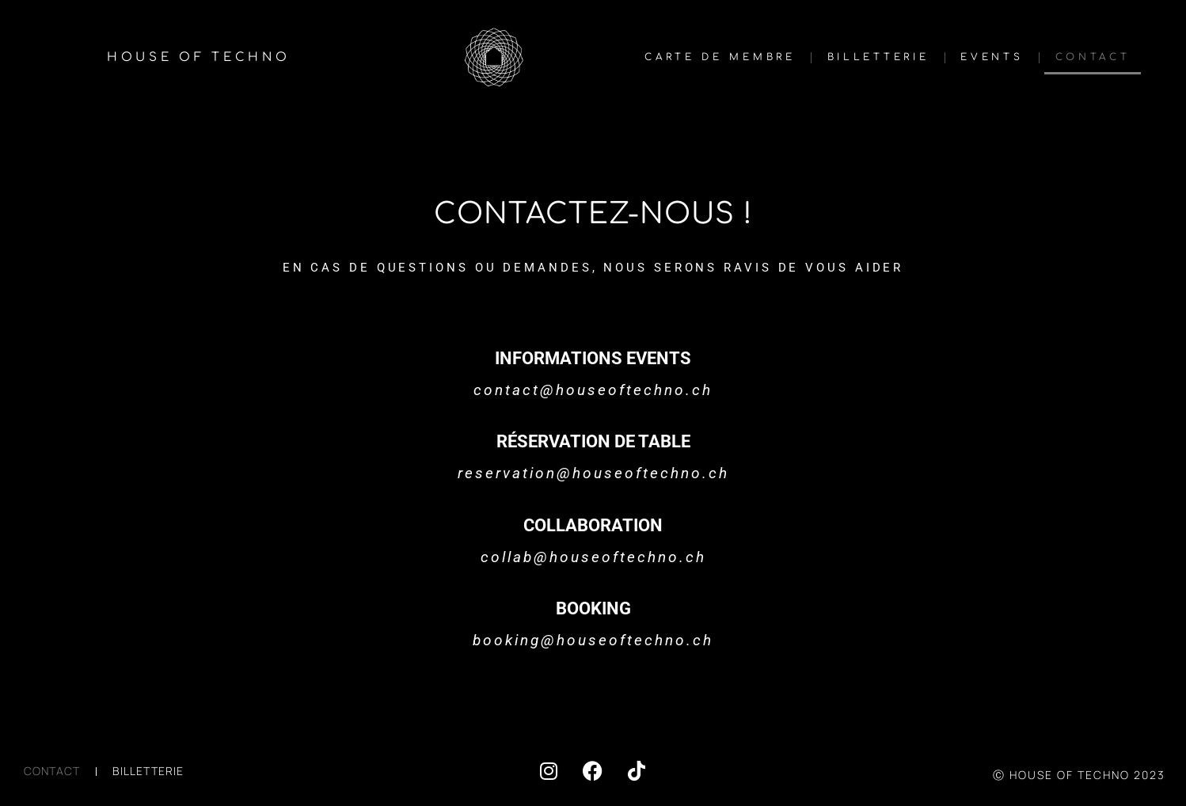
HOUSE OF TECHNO (199, 57)
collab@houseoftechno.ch (593, 557)
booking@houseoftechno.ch (593, 640)
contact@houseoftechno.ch (593, 390)
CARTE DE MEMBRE (720, 57)
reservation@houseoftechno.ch (593, 473)
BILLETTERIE (878, 57)
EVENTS (991, 57)
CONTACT (1093, 57)
